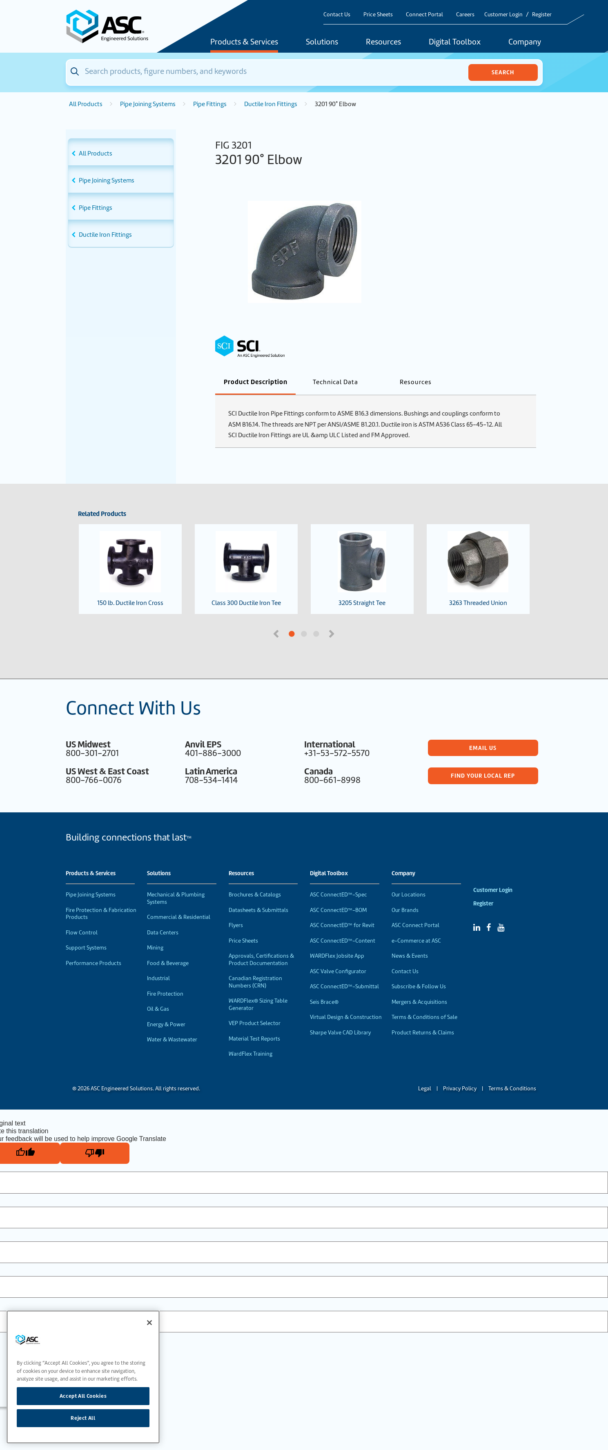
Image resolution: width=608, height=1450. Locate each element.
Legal (424, 1088)
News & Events (410, 955)
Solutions (322, 42)
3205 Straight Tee (362, 569)
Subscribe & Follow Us (419, 986)
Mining (155, 947)
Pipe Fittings (210, 104)
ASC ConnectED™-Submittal (344, 986)
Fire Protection (165, 993)
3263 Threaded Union (478, 569)
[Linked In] (476, 927)
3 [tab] (347, 634)
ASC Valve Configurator (338, 971)
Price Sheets (378, 14)
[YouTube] (500, 927)
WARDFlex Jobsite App (337, 955)
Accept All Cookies (83, 1395)
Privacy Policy (460, 1088)
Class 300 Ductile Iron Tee (246, 569)
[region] (83, 1376)
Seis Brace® (324, 1002)
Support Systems (86, 947)
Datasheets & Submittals (258, 910)
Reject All (83, 1417)
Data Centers (162, 932)
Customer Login (503, 14)
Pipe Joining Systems (148, 104)
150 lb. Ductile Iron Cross (130, 569)
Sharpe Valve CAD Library (340, 1032)
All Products (85, 104)
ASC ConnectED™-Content (342, 940)
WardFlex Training (250, 1053)
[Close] (149, 1323)
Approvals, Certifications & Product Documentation (261, 959)
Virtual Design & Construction (346, 1017)
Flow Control (82, 932)
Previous (277, 633)
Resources (383, 42)
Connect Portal (424, 14)
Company (524, 42)
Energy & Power (166, 1024)
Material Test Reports (254, 1038)
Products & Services (244, 42)
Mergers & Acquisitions (419, 1002)
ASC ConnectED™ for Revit (342, 925)
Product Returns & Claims (423, 1032)
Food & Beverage (168, 963)
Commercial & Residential (178, 917)
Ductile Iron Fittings (270, 104)
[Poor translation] (94, 1153)
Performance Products (93, 963)
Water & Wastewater (172, 1039)
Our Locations (408, 894)
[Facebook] (488, 927)
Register (542, 14)
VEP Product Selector (255, 1023)
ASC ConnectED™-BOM (338, 910)
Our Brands (405, 910)
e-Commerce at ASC (416, 940)
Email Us (483, 748)
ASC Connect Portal (415, 925)
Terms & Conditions (512, 1088)
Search (503, 72)
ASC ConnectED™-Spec (338, 894)
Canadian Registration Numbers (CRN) (255, 982)
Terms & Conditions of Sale (424, 1017)
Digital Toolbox (455, 42)
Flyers (236, 925)
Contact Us (336, 14)
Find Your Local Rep (483, 775)
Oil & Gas (158, 1008)
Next (333, 633)
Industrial (158, 978)
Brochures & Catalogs (255, 894)
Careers (465, 14)
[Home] (112, 26)
